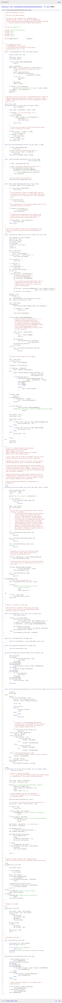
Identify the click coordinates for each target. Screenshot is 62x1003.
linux (11, 7)
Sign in (59, 2)
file (29, 10)
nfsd (48, 7)
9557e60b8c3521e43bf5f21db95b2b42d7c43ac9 (28, 7)
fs (44, 7)
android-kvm (5, 7)
